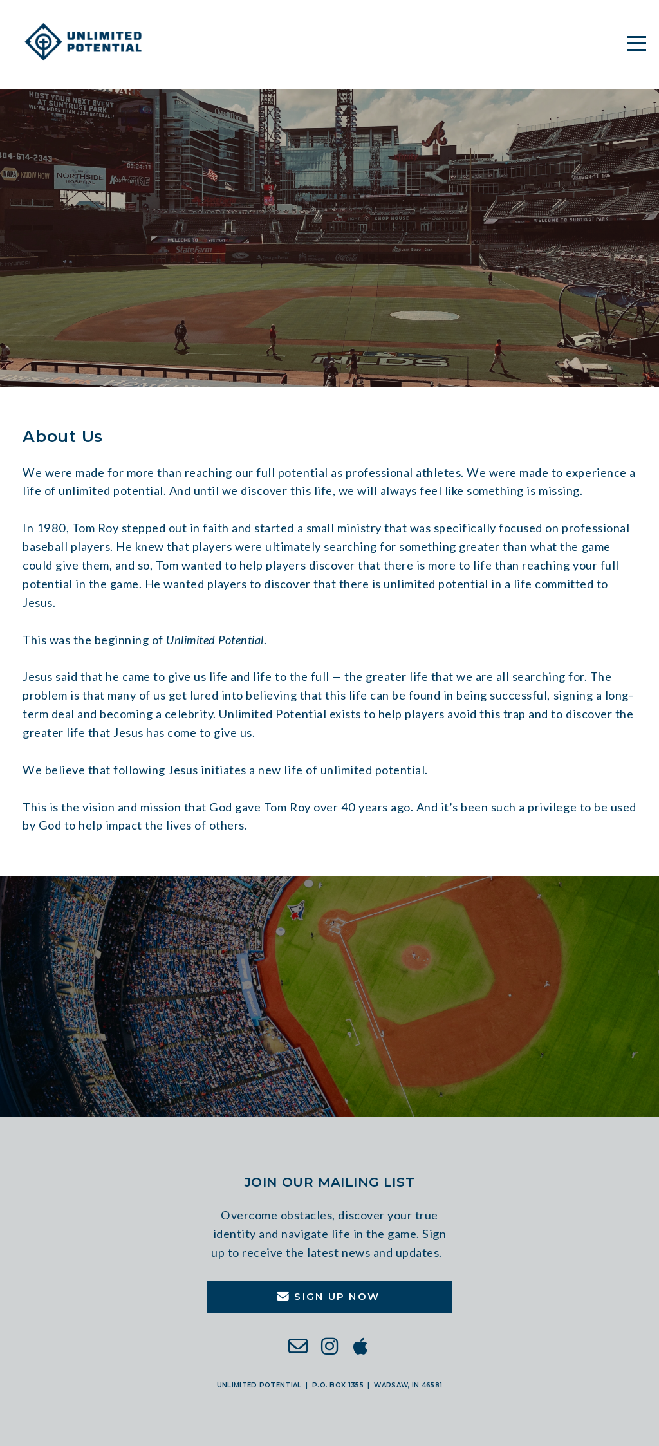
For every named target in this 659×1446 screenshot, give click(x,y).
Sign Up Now (328, 1296)
